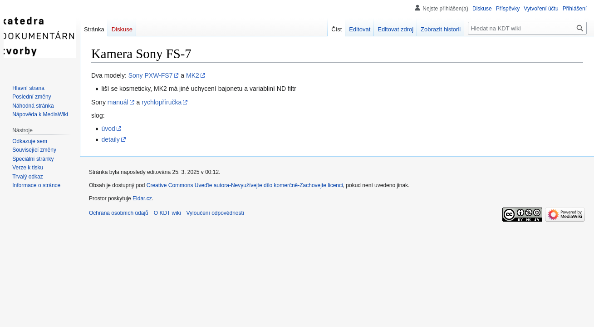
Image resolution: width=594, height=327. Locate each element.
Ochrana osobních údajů (118, 213)
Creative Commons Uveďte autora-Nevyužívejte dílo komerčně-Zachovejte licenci (245, 185)
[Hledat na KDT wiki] (527, 28)
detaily (110, 139)
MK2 (192, 75)
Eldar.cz (142, 198)
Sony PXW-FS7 (150, 75)
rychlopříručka (162, 102)
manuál (118, 102)
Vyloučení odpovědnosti (215, 213)
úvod (108, 128)
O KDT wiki (167, 213)
